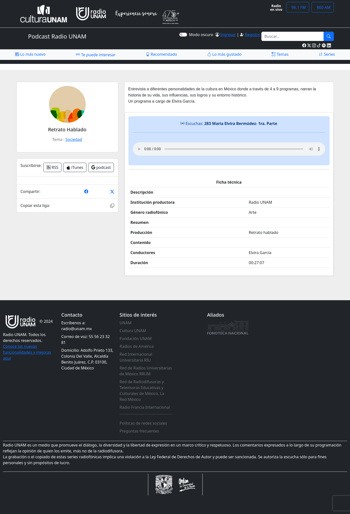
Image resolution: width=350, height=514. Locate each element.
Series (327, 54)
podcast (101, 167)
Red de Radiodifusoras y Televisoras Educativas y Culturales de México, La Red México (142, 390)
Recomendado (161, 54)
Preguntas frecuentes (139, 431)
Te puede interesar (95, 54)
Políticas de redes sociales (143, 423)
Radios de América (137, 346)
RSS (53, 167)
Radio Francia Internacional (145, 407)
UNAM (126, 322)
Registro (252, 34)
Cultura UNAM (133, 330)
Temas (280, 54)
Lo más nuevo (30, 54)
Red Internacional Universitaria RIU (136, 357)
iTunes (74, 167)
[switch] (183, 35)
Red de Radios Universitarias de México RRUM (146, 371)
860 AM (323, 7)
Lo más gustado (224, 54)
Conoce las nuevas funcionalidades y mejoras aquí (27, 352)
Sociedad (73, 139)
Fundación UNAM (136, 338)
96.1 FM (298, 7)
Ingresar (228, 34)
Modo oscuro (202, 34)
